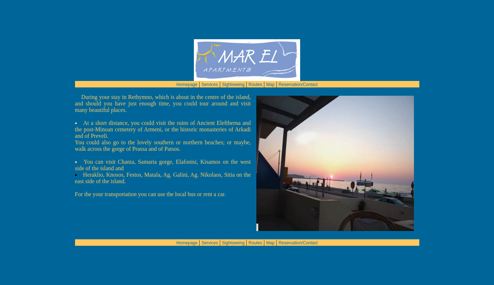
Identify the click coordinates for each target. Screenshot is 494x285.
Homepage (186, 71)
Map (270, 71)
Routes (255, 71)
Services (209, 71)
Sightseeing (233, 71)
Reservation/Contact (298, 71)
